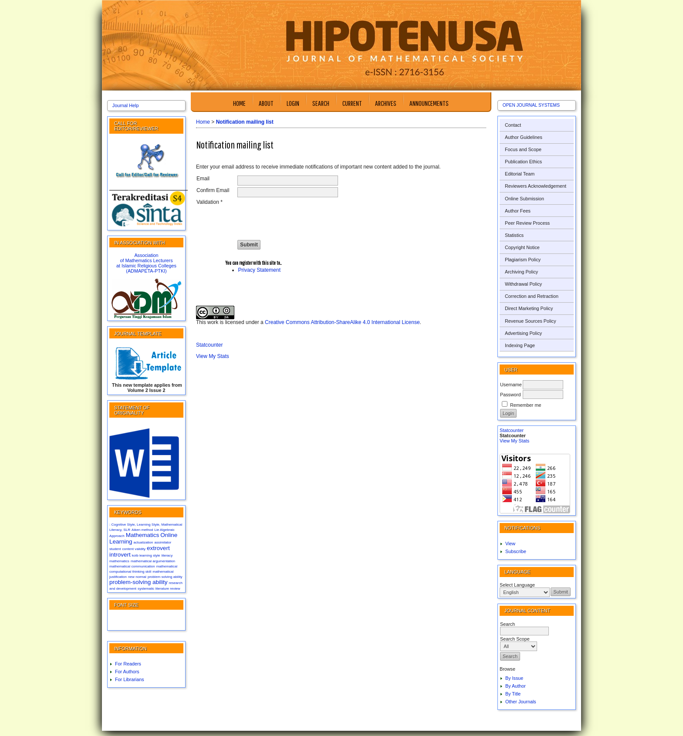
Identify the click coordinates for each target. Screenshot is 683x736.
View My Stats (514, 440)
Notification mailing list (245, 122)
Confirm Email (212, 190)
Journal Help (125, 105)
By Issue (514, 678)
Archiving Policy (521, 271)
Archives (385, 103)
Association (146, 255)
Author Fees (518, 210)
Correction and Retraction (531, 296)
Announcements (429, 103)
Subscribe (515, 551)
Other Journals (520, 701)
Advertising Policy (523, 333)
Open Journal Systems (531, 105)
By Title (513, 693)
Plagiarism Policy (523, 259)
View (510, 543)
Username (511, 384)
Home (239, 103)
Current (352, 103)
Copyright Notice (522, 247)
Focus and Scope (523, 149)
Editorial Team (519, 173)
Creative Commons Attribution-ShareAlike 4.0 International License (342, 322)
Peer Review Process (527, 223)
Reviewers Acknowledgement (535, 186)
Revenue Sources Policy (530, 321)
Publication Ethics (523, 161)
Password (510, 394)
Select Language (517, 584)
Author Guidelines (523, 137)
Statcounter (512, 430)
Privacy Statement (259, 270)
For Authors (127, 671)
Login (293, 103)
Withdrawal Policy (523, 284)
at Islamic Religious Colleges (146, 265)
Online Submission (524, 198)
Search (320, 103)
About (266, 103)
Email (203, 179)
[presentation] (303, 216)
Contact (513, 125)
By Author (515, 686)
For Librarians (129, 679)
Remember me (525, 405)
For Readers (128, 663)
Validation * (209, 202)
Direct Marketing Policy (529, 308)
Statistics (514, 235)
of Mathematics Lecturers (146, 260)
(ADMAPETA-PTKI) (146, 270)
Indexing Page (520, 345)
